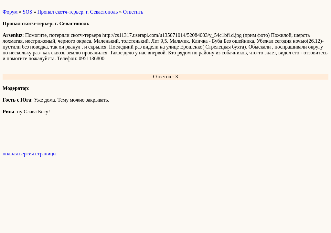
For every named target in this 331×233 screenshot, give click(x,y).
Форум (10, 12)
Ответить (133, 12)
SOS (27, 12)
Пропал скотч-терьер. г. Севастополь (77, 12)
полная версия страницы (30, 153)
